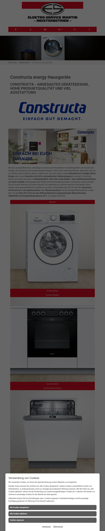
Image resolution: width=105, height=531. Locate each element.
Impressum (46, 527)
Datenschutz (58, 527)
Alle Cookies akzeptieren (19, 507)
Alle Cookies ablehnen (18, 514)
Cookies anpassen (17, 520)
